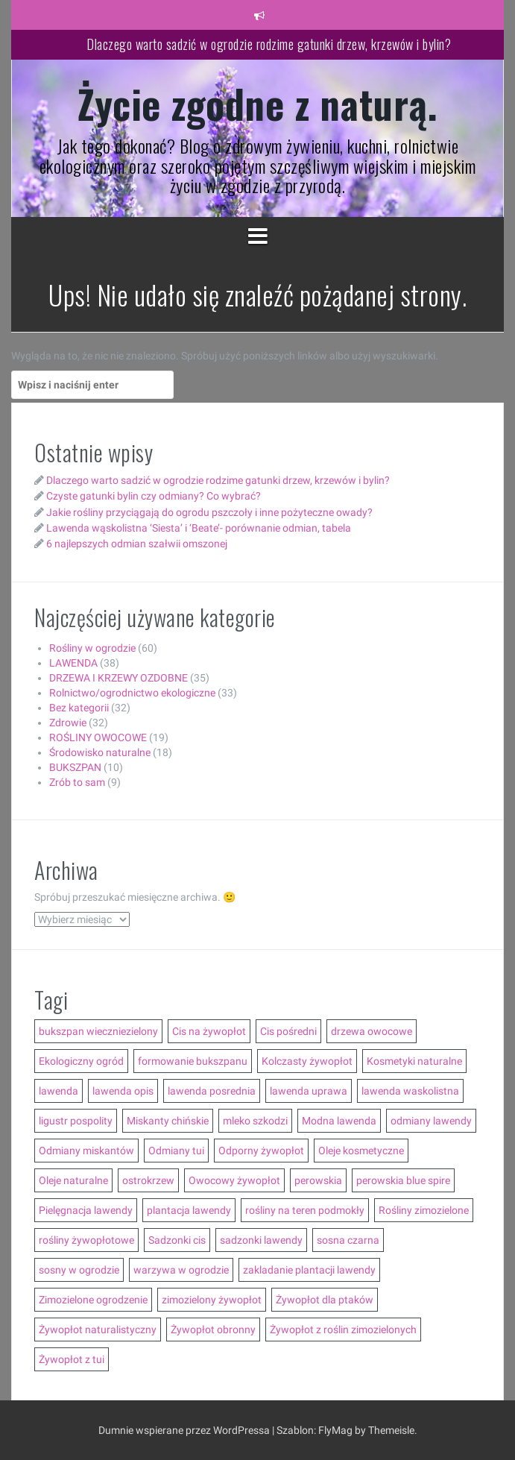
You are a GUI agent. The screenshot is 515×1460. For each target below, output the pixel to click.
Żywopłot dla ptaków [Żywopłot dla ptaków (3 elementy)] (324, 1300)
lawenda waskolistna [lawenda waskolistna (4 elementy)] (410, 1091)
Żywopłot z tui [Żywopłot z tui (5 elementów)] (71, 1359)
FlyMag (335, 1430)
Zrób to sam (77, 782)
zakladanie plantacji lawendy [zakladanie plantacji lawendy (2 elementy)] (309, 1270)
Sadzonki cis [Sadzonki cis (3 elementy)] (177, 1240)
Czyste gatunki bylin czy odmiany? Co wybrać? (153, 496)
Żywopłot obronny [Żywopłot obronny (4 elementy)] (213, 1329)
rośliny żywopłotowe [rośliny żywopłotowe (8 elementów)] (86, 1240)
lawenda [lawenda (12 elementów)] (58, 1091)
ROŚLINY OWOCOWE (98, 737)
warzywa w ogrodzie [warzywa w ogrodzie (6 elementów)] (181, 1270)
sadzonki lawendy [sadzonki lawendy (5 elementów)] (261, 1240)
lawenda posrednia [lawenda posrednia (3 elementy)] (212, 1091)
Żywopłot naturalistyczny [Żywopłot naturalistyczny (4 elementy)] (98, 1329)
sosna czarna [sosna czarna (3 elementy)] (348, 1240)
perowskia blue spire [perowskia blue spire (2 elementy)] (403, 1180)
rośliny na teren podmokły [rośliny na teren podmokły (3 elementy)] (304, 1210)
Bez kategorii (79, 708)
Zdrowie (67, 723)
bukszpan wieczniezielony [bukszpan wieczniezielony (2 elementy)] (98, 1031)
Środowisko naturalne (100, 752)
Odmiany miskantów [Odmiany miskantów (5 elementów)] (86, 1151)
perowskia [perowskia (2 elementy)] (318, 1180)
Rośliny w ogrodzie (92, 648)
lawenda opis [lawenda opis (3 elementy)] (123, 1091)
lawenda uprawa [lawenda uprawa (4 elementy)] (308, 1091)
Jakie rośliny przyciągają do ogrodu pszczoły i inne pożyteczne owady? (209, 512)
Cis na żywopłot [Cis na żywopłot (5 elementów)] (209, 1031)
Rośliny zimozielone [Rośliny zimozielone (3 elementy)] (424, 1210)
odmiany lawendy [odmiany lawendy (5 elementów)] (431, 1121)
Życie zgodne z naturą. (257, 103)
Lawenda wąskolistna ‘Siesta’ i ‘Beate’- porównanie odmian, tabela (198, 528)
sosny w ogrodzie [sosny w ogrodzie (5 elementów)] (79, 1270)
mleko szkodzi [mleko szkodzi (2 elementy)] (255, 1121)
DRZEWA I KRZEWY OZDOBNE (118, 678)
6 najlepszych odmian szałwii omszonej (136, 544)
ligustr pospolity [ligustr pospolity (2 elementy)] (76, 1121)
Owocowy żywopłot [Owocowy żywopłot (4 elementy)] (234, 1180)
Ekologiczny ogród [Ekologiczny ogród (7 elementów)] (81, 1061)
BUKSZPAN (75, 767)
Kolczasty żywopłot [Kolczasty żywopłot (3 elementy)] (307, 1061)
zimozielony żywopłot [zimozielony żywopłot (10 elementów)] (212, 1300)
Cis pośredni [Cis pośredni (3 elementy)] (288, 1031)
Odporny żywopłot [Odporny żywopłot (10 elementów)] (261, 1151)
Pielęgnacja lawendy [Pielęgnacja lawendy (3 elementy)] (86, 1210)
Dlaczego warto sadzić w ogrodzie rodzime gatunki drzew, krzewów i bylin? (268, 44)
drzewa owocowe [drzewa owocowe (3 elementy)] (371, 1031)
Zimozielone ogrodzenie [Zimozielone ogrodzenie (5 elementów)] (93, 1300)
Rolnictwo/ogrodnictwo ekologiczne (132, 693)
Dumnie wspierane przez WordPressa (185, 1430)
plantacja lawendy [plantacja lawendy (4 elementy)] (189, 1210)
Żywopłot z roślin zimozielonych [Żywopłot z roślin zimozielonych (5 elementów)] (343, 1329)
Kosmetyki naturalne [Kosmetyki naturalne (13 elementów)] (414, 1061)
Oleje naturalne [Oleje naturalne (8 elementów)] (73, 1180)
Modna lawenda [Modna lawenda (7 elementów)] (339, 1121)
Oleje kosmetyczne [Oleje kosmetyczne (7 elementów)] (361, 1151)
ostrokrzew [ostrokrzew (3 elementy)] (148, 1180)
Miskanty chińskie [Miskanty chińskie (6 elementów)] (168, 1121)
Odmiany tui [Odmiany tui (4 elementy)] (176, 1151)
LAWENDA (73, 663)
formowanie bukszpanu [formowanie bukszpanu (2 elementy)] (192, 1061)
